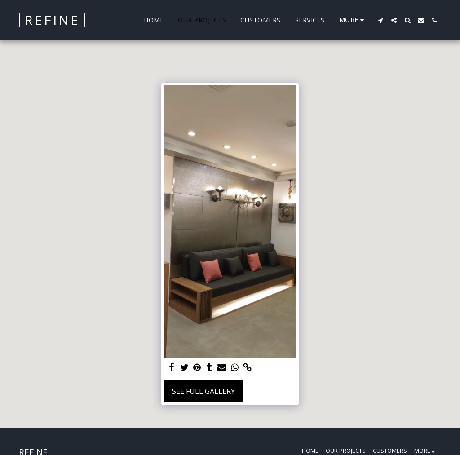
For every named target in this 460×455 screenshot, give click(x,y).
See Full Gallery (203, 391)
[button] (380, 20)
